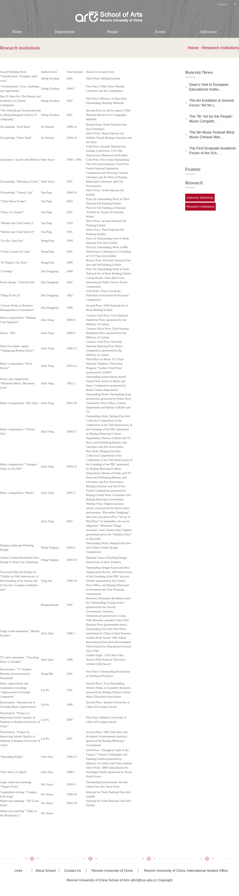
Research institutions (20, 47)
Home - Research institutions (213, 48)
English (222, 4)
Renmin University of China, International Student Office (186, 871)
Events (160, 31)
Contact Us (72, 871)
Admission (208, 31)
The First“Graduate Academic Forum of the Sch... (212, 150)
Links (19, 871)
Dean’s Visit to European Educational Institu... (208, 87)
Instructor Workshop (200, 197)
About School (45, 871)
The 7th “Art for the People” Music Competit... (211, 118)
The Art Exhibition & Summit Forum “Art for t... (211, 103)
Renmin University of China (112, 871)
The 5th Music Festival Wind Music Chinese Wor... (211, 134)
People (112, 31)
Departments (65, 31)
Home (17, 31)
